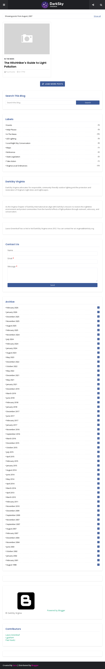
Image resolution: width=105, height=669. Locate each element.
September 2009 (53, 515)
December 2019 (53, 389)
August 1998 (53, 565)
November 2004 (53, 542)
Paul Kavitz (10, 72)
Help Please (53, 129)
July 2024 (53, 339)
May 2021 (53, 380)
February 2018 (53, 402)
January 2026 (53, 312)
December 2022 (53, 362)
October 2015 (53, 447)
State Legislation (53, 156)
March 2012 (53, 497)
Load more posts (53, 84)
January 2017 (53, 425)
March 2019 (53, 393)
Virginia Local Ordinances (53, 165)
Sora (15, 665)
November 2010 (53, 506)
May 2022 (53, 371)
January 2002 (53, 556)
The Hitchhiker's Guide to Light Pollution (25, 64)
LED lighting (53, 138)
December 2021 (53, 375)
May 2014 (53, 479)
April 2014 (53, 483)
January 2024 (53, 348)
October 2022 (53, 366)
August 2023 (53, 353)
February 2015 (53, 461)
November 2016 (53, 429)
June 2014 (53, 474)
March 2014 (53, 488)
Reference (53, 152)
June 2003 (53, 547)
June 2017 (53, 416)
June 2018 (53, 398)
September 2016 (53, 434)
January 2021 (53, 384)
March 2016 (53, 438)
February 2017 (53, 420)
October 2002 (53, 551)
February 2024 (53, 343)
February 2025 (53, 330)
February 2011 (53, 501)
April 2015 (53, 456)
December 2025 (53, 316)
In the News (9, 59)
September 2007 (53, 524)
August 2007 (53, 528)
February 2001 (53, 560)
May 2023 (53, 357)
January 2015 (53, 465)
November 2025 (53, 321)
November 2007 (53, 519)
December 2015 (53, 443)
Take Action (53, 161)
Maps (53, 147)
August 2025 (53, 325)
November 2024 (53, 334)
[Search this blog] (40, 102)
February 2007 (53, 533)
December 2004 (53, 538)
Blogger (35, 665)
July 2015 (53, 452)
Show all (97, 16)
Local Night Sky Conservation (53, 143)
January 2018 (53, 407)
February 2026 (53, 307)
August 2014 (53, 470)
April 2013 (53, 492)
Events (53, 125)
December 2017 (53, 411)
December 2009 (53, 510)
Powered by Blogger (35, 610)
